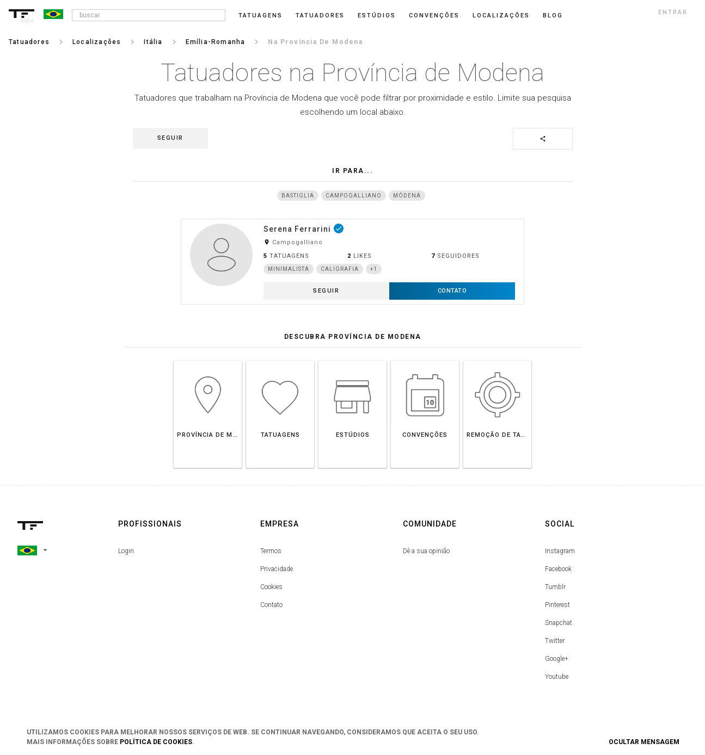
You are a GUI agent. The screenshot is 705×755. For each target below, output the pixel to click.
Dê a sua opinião (426, 551)
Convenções (434, 15)
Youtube (556, 676)
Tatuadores (320, 15)
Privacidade (276, 569)
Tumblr (555, 587)
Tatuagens (260, 15)
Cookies (271, 587)
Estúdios (377, 15)
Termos (270, 551)
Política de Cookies (156, 742)
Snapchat (558, 623)
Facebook (558, 569)
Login (126, 551)
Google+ (556, 659)
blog (553, 15)
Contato (271, 605)
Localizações (501, 15)
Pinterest (557, 605)
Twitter (555, 641)
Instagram (560, 551)
